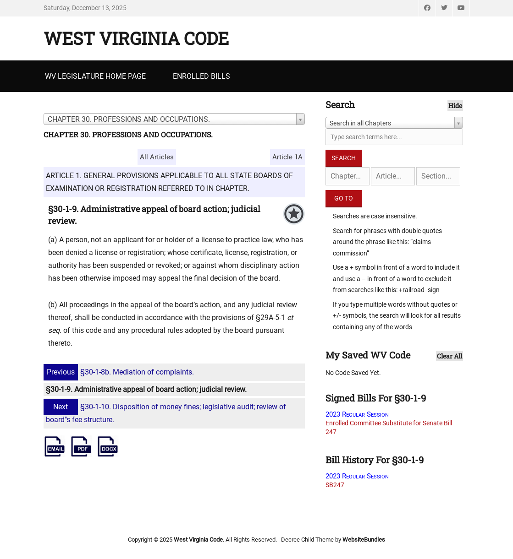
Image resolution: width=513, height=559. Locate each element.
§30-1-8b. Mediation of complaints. (120, 372)
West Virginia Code (136, 38)
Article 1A (287, 157)
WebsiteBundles (363, 539)
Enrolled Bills (201, 76)
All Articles (157, 157)
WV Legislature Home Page (95, 76)
